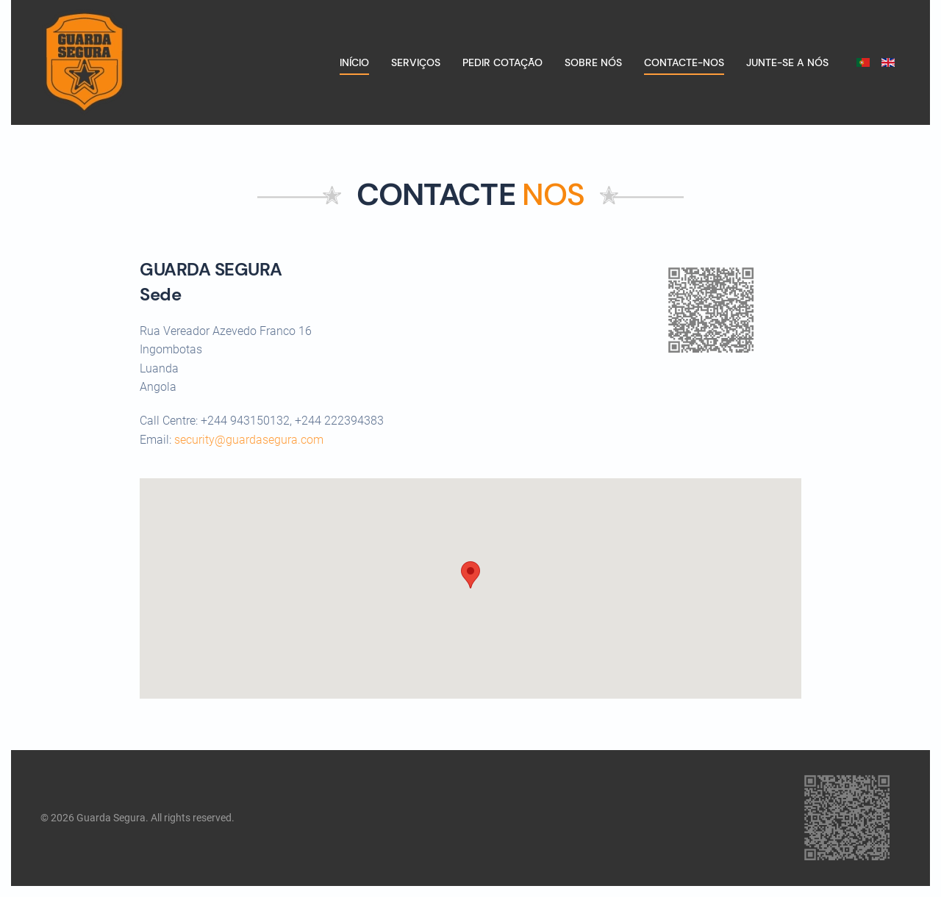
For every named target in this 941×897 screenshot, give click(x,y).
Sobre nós (593, 62)
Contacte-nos (684, 62)
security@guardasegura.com (248, 440)
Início (354, 62)
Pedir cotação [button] (502, 62)
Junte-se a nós (787, 62)
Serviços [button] (415, 62)
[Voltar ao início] (84, 62)
